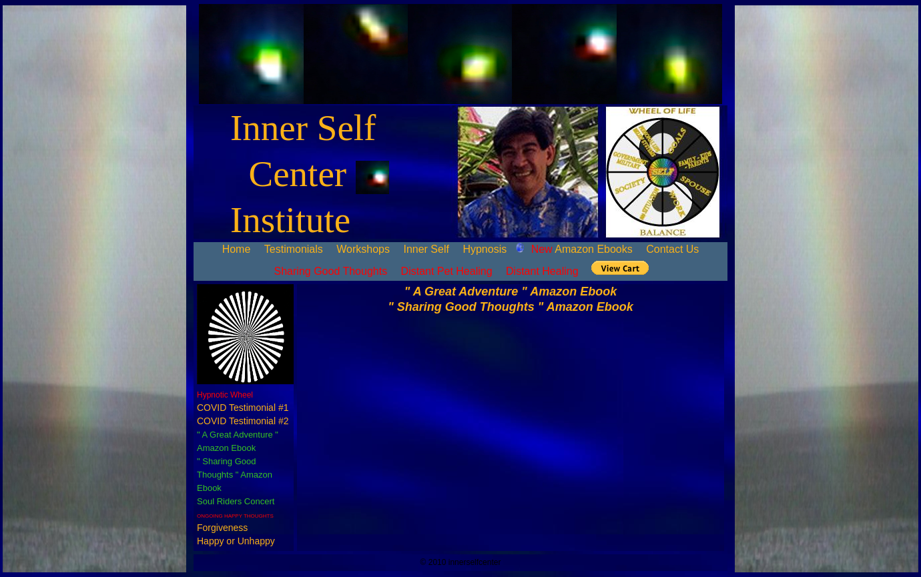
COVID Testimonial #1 (242, 407)
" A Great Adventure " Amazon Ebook (510, 291)
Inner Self (425, 249)
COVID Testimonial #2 (242, 421)
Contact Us (672, 249)
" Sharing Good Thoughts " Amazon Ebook (234, 474)
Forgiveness (222, 527)
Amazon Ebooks (582, 249)
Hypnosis (485, 249)
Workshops (363, 249)
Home (236, 249)
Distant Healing (542, 271)
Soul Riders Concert (235, 501)
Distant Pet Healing (447, 271)
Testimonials (293, 249)
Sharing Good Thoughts (331, 271)
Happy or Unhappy (236, 541)
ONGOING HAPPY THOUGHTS (235, 516)
